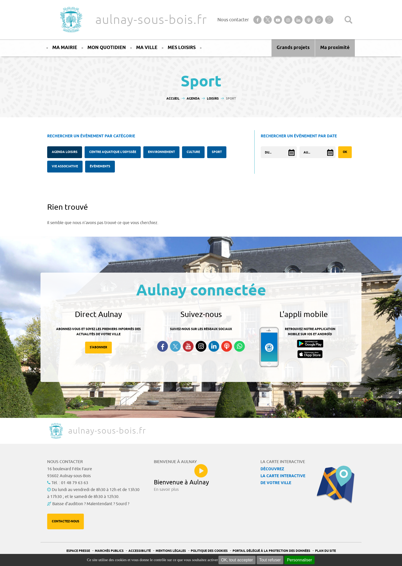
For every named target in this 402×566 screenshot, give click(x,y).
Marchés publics (109, 551)
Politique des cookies (209, 551)
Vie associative (65, 166)
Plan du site (325, 551)
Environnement (161, 152)
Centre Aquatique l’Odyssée (112, 152)
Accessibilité (139, 551)
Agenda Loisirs (64, 152)
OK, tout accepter (237, 560)
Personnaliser (299, 560)
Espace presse (78, 551)
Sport (217, 152)
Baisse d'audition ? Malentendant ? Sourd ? (90, 503)
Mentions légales (171, 551)
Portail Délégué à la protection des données (271, 551)
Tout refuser (270, 560)
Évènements (100, 166)
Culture (193, 152)
